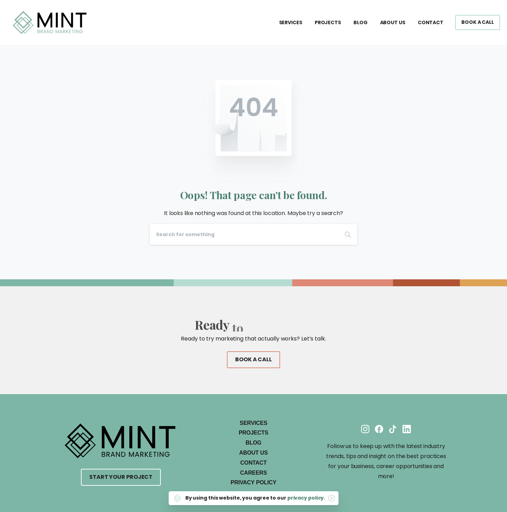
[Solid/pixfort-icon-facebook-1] (379, 428)
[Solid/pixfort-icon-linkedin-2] (407, 428)
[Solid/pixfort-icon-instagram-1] (365, 428)
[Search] (244, 234)
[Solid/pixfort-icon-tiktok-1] (393, 428)
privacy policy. (306, 497)
